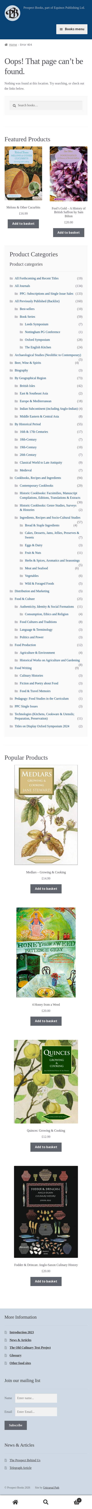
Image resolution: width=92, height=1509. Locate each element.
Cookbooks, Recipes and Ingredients (38, 477)
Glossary (16, 1355)
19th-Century (28, 447)
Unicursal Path (51, 1487)
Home (13, 44)
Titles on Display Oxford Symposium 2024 (42, 726)
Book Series (27, 316)
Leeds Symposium (36, 324)
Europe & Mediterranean (35, 401)
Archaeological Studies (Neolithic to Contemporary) (48, 355)
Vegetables (31, 575)
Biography (21, 370)
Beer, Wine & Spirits (28, 362)
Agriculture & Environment (37, 652)
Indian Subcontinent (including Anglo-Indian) (49, 408)
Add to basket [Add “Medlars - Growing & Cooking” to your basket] (46, 888)
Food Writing (23, 668)
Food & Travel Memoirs (35, 691)
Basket (71, 1499)
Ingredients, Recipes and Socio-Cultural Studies (50, 517)
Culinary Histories (31, 675)
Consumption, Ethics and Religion (46, 614)
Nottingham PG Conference (42, 332)
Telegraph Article (21, 1467)
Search (46, 1502)
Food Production (25, 645)
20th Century (28, 454)
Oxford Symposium (37, 339)
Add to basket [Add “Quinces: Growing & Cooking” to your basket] (46, 1147)
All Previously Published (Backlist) (37, 301)
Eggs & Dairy (33, 545)
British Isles (27, 385)
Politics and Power (31, 637)
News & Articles (20, 1340)
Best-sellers (27, 309)
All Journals (22, 286)
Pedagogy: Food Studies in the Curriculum (42, 698)
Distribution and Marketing (32, 591)
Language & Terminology (36, 629)
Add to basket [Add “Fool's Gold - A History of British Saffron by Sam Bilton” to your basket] (68, 232)
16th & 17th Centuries (34, 431)
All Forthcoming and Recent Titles (36, 278)
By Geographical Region (30, 378)
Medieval (26, 470)
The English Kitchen (38, 347)
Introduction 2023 (22, 1332)
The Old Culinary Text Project (30, 1347)
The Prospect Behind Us (25, 1460)
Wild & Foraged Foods (39, 583)
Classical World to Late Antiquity (41, 462)
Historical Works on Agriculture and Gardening (50, 660)
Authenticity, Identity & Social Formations (47, 606)
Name (8, 1398)
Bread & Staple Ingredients (42, 525)
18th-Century (28, 439)
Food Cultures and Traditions (38, 622)
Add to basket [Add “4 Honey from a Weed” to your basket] (46, 1021)
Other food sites (20, 1363)
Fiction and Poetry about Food (39, 683)
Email (8, 1411)
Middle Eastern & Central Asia (39, 416)
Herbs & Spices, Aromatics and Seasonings (52, 560)
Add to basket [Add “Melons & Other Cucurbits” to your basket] (23, 223)
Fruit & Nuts (33, 552)
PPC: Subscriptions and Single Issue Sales (46, 293)
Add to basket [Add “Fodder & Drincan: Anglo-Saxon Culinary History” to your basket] (46, 1281)
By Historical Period (28, 424)
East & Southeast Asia (34, 393)
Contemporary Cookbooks (36, 485)
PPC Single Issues (26, 706)
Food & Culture (25, 599)
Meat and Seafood (36, 568)
